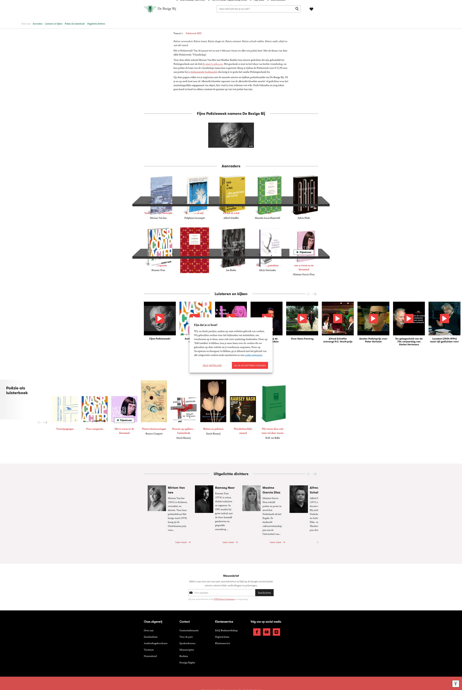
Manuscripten (186, 629)
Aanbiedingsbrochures (155, 622)
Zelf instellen (212, 365)
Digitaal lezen (222, 616)
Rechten (183, 635)
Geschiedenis (150, 616)
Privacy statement (209, 669)
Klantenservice (222, 622)
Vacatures (149, 629)
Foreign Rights (187, 642)
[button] (314, 294)
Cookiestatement (254, 669)
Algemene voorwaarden (232, 669)
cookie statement (253, 355)
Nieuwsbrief (150, 635)
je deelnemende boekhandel (202, 72)
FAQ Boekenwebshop (226, 609)
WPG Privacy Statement (224, 578)
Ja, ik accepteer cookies (250, 365)
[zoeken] (297, 8)
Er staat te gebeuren (213, 64)
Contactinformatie (189, 609)
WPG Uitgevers (248, 673)
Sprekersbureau (187, 622)
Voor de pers (186, 616)
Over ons (148, 609)
